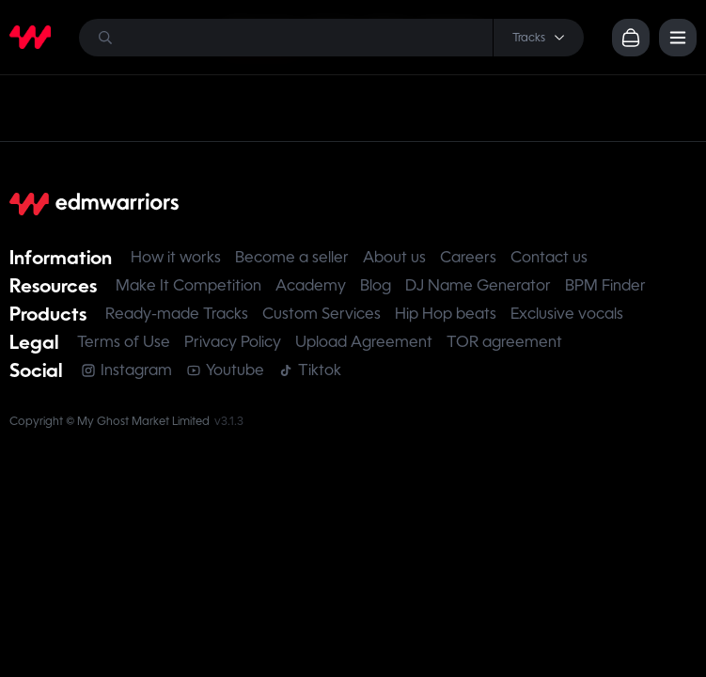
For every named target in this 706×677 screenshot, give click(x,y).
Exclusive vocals (566, 314)
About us (394, 257)
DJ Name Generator (478, 285)
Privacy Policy (232, 342)
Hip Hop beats (445, 314)
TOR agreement (504, 342)
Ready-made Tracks (176, 314)
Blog (375, 285)
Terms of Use (123, 342)
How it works (176, 257)
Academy (310, 285)
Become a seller (292, 257)
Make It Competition (188, 285)
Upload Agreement (363, 342)
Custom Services (321, 314)
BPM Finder (605, 285)
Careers (468, 257)
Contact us (549, 257)
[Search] (331, 37)
